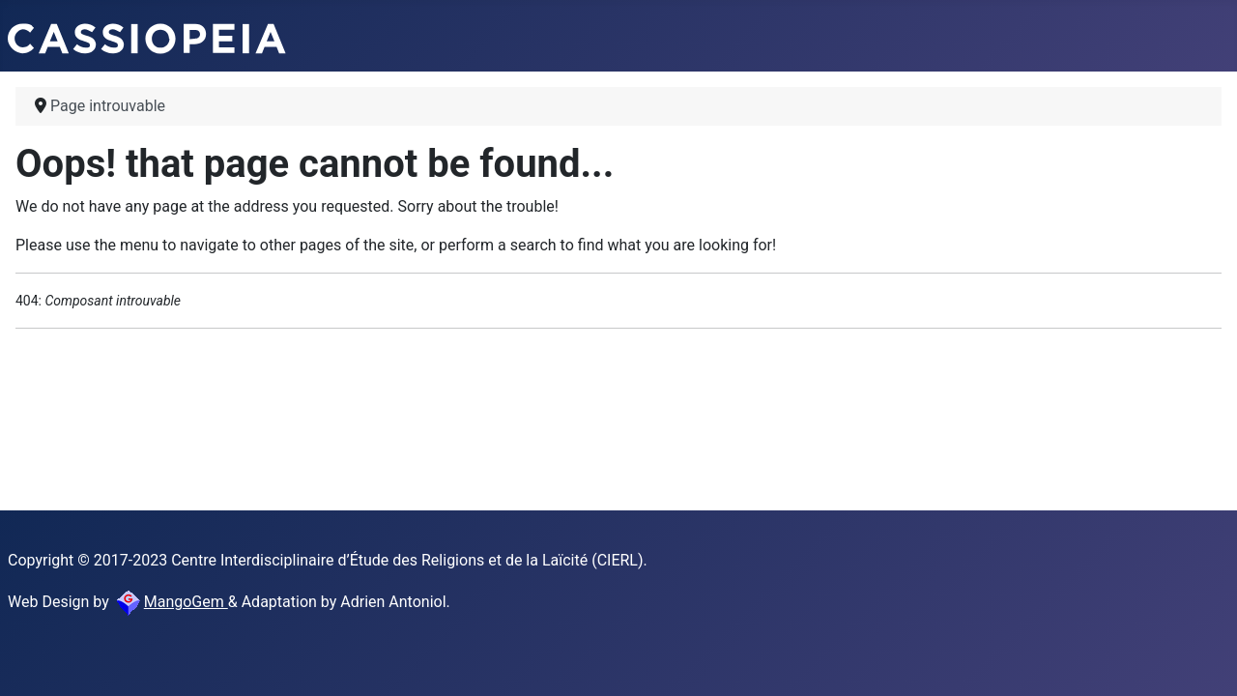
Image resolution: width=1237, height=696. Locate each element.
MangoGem (170, 602)
